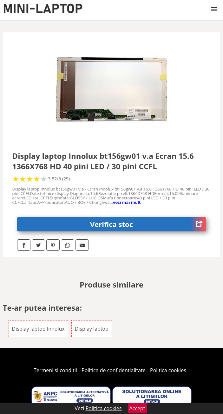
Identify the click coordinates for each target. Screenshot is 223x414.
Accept (137, 408)
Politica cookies (168, 370)
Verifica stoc (148, 224)
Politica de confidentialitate (114, 370)
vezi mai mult (127, 202)
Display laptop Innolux (38, 328)
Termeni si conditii (55, 370)
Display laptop (91, 328)
